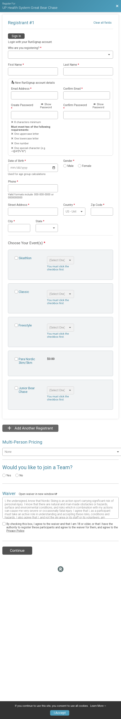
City (11, 221)
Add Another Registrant (30, 428)
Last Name (71, 64)
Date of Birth (17, 161)
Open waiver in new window (38, 494)
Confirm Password (75, 107)
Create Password (22, 107)
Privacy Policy (15, 530)
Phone (13, 181)
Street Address (18, 205)
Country (69, 205)
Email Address (21, 88)
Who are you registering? (24, 48)
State (40, 221)
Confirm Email (73, 88)
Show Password (46, 106)
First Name (16, 64)
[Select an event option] (60, 260)
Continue (17, 550)
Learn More (97, 705)
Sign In (16, 36)
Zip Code (97, 205)
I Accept (60, 713)
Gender (68, 161)
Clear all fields (103, 22)
